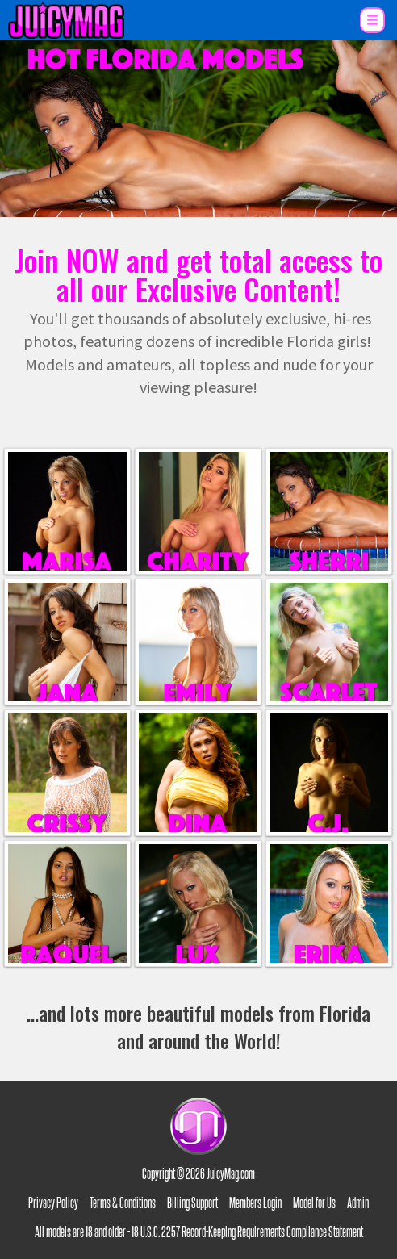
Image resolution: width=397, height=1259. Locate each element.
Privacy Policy (53, 1202)
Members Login (255, 1202)
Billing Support (192, 1202)
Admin (358, 1202)
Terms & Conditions (123, 1202)
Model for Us (314, 1202)
